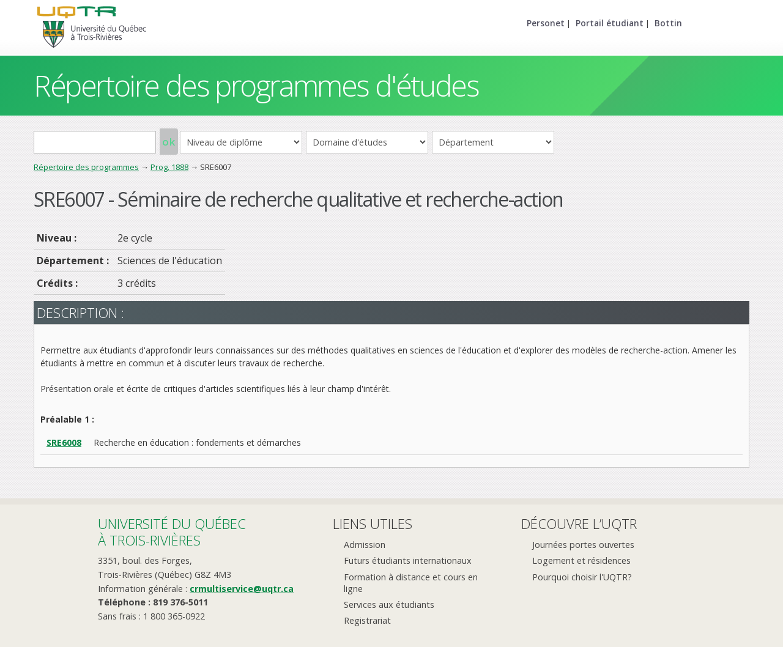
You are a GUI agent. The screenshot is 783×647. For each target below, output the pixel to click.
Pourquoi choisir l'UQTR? (582, 577)
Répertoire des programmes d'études (256, 85)
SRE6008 (63, 442)
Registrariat (367, 620)
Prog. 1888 (169, 166)
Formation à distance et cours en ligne (411, 582)
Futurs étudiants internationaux (408, 560)
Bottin (668, 23)
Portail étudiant (610, 23)
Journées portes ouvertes (583, 544)
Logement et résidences (581, 560)
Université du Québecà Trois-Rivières (172, 531)
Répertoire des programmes (86, 166)
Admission (364, 544)
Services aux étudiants (389, 604)
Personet (546, 23)
